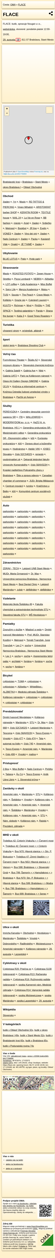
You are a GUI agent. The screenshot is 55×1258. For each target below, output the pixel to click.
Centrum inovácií (14, 486)
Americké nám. (44, 743)
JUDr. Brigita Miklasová (41, 481)
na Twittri (30, 1206)
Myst (29, 305)
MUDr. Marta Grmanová (15, 573)
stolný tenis (9, 345)
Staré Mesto (41, 182)
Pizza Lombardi (22, 279)
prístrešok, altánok (31, 330)
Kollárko (7, 300)
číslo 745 (28, 743)
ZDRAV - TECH (11, 568)
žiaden (6, 202)
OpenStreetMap (23, 171)
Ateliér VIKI (34, 449)
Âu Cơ (19, 774)
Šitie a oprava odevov (27, 475)
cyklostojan (8, 681)
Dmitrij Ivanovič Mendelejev (17, 717)
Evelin (43, 228)
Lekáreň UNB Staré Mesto (36, 568)
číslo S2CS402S (23, 454)
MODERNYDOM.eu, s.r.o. (16, 422)
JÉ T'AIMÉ (26, 244)
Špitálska (16, 799)
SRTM (30, 1244)
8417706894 (8, 1058)
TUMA (21, 681)
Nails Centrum (10, 239)
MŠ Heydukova (37, 615)
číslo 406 (10, 754)
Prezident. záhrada (12, 826)
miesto (17, 223)
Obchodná (28, 933)
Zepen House (44, 273)
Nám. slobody (10, 821)
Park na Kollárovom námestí (34, 376)
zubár (20, 589)
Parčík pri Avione (25, 397)
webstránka (9, 29)
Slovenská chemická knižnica (38, 365)
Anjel (26, 223)
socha (28, 645)
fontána (28, 661)
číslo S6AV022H (39, 465)
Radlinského (26, 943)
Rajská (42, 821)
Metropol (10, 228)
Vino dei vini (31, 233)
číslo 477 (18, 738)
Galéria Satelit (13, 370)
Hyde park (34, 259)
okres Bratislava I (12, 187)
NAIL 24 (17, 218)
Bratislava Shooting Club (30, 345)
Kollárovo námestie (13, 697)
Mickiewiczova (43, 943)
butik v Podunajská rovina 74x (18, 1046)
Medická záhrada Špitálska (32, 692)
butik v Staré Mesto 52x (32, 1035)
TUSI (5, 295)
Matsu (44, 289)
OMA (13, 4)
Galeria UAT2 (10, 376)
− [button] (7, 113)
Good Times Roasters (38, 316)
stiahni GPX (8, 1063)
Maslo (22, 202)
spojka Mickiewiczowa (30, 995)
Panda (39, 311)
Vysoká (7, 738)
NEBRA (37, 279)
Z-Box (6, 769)
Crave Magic (43, 295)
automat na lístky (12, 743)
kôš (32, 438)
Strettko (7, 279)
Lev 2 (18, 645)
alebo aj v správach (14, 1168)
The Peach (27, 295)
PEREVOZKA (10, 412)
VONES (7, 233)
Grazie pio (20, 300)
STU (32, 722)
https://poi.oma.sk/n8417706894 (15, 174)
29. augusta (11, 39)
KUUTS (7, 305)
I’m (14, 202)
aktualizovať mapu (18, 1056)
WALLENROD (33, 417)
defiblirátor (31, 589)
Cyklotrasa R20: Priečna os (17, 969)
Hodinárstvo (19, 449)
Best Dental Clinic (28, 584)
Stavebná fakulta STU (14, 615)
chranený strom (11, 330)
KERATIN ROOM (29, 212)
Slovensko (8, 1015)
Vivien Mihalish (25, 207)
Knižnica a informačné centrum (28, 386)
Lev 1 (8, 656)
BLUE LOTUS (10, 259)
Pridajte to (23, 1246)
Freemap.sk (38, 171)
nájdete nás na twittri (14, 1160)
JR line (33, 228)
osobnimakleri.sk (11, 459)
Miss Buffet (46, 284)
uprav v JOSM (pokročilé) (37, 1056)
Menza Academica (28, 289)
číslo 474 (31, 738)
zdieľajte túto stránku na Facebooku (19, 1204)
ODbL (35, 1228)
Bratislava (27, 182)
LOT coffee (11, 284)
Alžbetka (49, 279)
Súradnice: (7, 1060)
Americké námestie (13, 949)
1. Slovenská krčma (28, 779)
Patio (23, 259)
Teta (41, 738)
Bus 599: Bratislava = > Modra (37, 883)
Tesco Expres (43, 733)
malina (32, 754)
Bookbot (22, 228)
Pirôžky (38, 305)
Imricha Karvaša (11, 933)
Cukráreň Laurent (37, 300)
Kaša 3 (20, 316)
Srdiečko (46, 223)
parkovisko (8, 511)
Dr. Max (35, 573)
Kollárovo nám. (42, 799)
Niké (41, 370)
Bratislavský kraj (11, 182)
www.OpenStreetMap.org (37, 1226)
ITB (21, 417)
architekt (16, 661)
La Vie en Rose (32, 218)
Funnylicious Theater (14, 360)
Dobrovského (10, 943)
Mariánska (21, 722)
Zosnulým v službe (12, 629)
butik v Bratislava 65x (37, 1040)
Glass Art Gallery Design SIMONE (20, 381)
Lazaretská (20, 954)
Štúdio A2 (33, 360)
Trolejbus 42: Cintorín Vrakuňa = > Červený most (28, 841)
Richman (18, 305)
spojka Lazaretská (26, 1001)
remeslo (39, 454)
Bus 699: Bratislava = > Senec (30, 894)
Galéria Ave (29, 370)
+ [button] (7, 109)
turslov (29, 486)
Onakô (14, 244)
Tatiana (9, 774)
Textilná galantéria (23, 311)
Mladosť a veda (34, 629)
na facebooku (22, 1203)
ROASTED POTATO (23, 273)
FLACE (22, 4)
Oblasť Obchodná (32, 187)
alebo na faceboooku (14, 1164)
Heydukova (43, 933)
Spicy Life (11, 289)
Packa (34, 239)
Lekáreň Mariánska (40, 728)
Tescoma (7, 733)
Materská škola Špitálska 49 (17, 604)
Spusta (15, 295)
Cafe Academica (28, 284)
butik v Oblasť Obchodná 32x (18, 1030)
